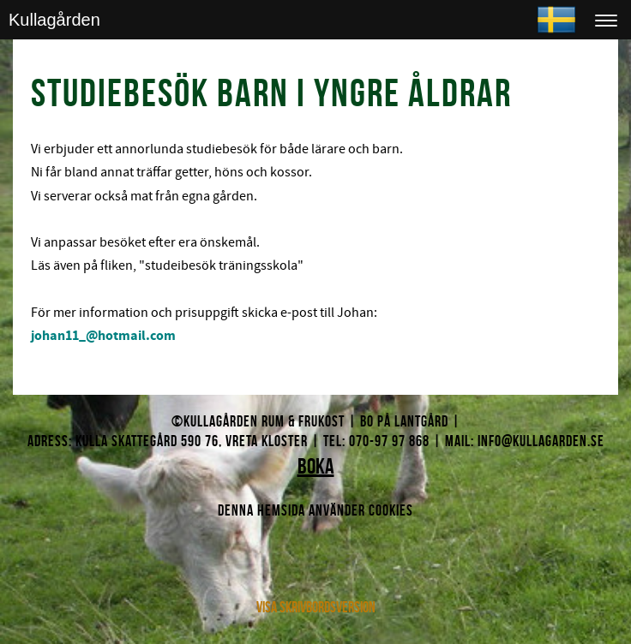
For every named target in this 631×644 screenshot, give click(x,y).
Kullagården (54, 19)
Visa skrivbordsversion (316, 607)
